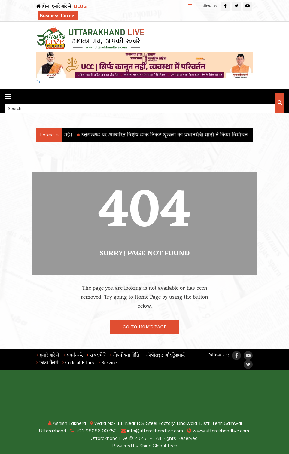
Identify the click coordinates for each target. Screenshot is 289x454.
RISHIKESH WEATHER (144, 396)
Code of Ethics (78, 363)
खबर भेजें (96, 355)
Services (109, 363)
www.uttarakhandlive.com (218, 431)
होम (42, 6)
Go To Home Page (144, 327)
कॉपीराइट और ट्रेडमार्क (164, 355)
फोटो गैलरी (47, 363)
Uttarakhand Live (109, 438)
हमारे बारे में (61, 6)
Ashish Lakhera (67, 423)
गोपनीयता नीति (124, 355)
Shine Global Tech (158, 446)
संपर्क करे (73, 355)
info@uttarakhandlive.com (152, 431)
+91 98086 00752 (93, 431)
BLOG (80, 6)
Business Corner (58, 15)
